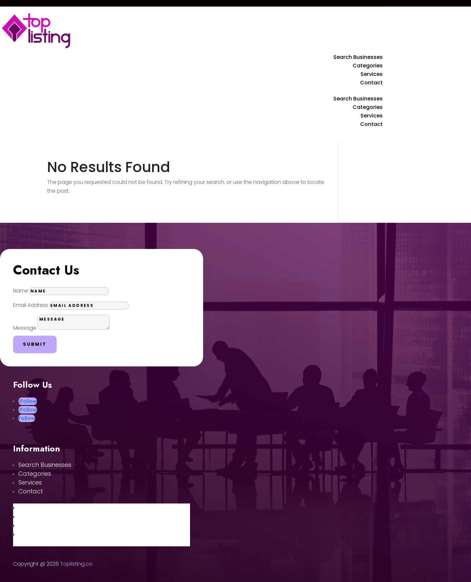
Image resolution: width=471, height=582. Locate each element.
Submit (35, 344)
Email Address (30, 305)
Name (20, 290)
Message (24, 328)
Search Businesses (358, 57)
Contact (371, 82)
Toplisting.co (76, 564)
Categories (368, 65)
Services (371, 74)
